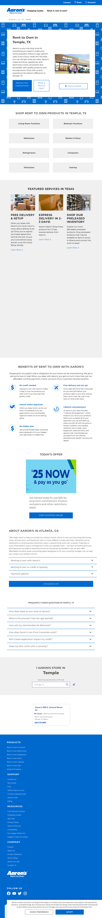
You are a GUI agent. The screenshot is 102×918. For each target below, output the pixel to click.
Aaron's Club (12, 698)
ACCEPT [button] (69, 912)
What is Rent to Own (15, 691)
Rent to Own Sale (14, 666)
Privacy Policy (13, 723)
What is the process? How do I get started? (31, 519)
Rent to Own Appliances (16, 655)
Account (90, 2)
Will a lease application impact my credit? (30, 540)
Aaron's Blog (12, 759)
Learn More (16, 250)
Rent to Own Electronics (16, 652)
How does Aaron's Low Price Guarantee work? (33, 533)
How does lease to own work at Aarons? (29, 512)
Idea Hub (11, 719)
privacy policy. (36, 907)
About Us (11, 751)
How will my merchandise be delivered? (29, 526)
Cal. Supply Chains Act (16, 734)
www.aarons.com (51, 485)
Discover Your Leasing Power (22, 84)
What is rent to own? (57, 11)
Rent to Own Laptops (15, 663)
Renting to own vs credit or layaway (29, 468)
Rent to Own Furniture (16, 648)
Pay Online (11, 684)
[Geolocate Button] (73, 586)
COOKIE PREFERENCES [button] (39, 912)
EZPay (9, 702)
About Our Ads (13, 762)
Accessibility (12, 730)
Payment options (20, 474)
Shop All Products (14, 670)
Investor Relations (14, 755)
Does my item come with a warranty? (28, 547)
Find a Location (73, 86)
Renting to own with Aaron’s (25, 461)
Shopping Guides (35, 11)
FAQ (9, 687)
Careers (67, 2)
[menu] (51, 8)
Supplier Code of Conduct (17, 738)
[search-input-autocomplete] (48, 585)
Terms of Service (14, 727)
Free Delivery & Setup (16, 712)
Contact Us (11, 680)
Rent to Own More (14, 659)
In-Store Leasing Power (16, 695)
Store (78, 2)
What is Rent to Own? (41, 86)
